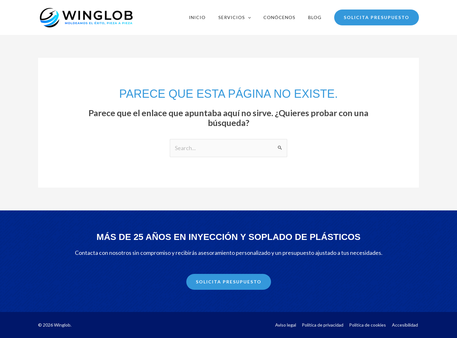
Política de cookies (370, 325)
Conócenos (279, 17)
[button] (376, 17)
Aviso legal (290, 325)
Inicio (197, 17)
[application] (248, 17)
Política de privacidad (326, 325)
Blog (314, 17)
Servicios (234, 17)
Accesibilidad (406, 325)
